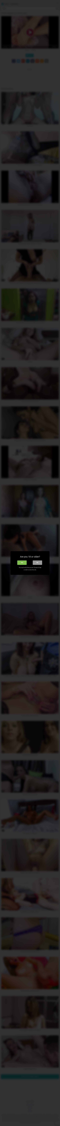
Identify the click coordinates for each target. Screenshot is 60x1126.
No (37, 562)
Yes (22, 562)
